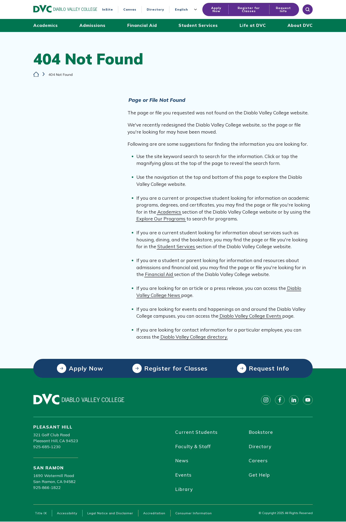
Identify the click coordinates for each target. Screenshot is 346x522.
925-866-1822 (47, 487)
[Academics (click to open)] (45, 25)
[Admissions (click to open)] (92, 25)
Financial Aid (159, 274)
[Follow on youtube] (308, 400)
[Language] (187, 9)
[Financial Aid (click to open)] (142, 25)
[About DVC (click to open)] (300, 25)
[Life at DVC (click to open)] (253, 25)
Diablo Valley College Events (250, 316)
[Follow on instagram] (265, 400)
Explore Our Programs (160, 219)
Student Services (176, 246)
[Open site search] (308, 9)
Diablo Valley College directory (193, 336)
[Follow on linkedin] (294, 400)
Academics (169, 211)
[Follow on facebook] (279, 400)
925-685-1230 (47, 446)
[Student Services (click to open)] (198, 25)
